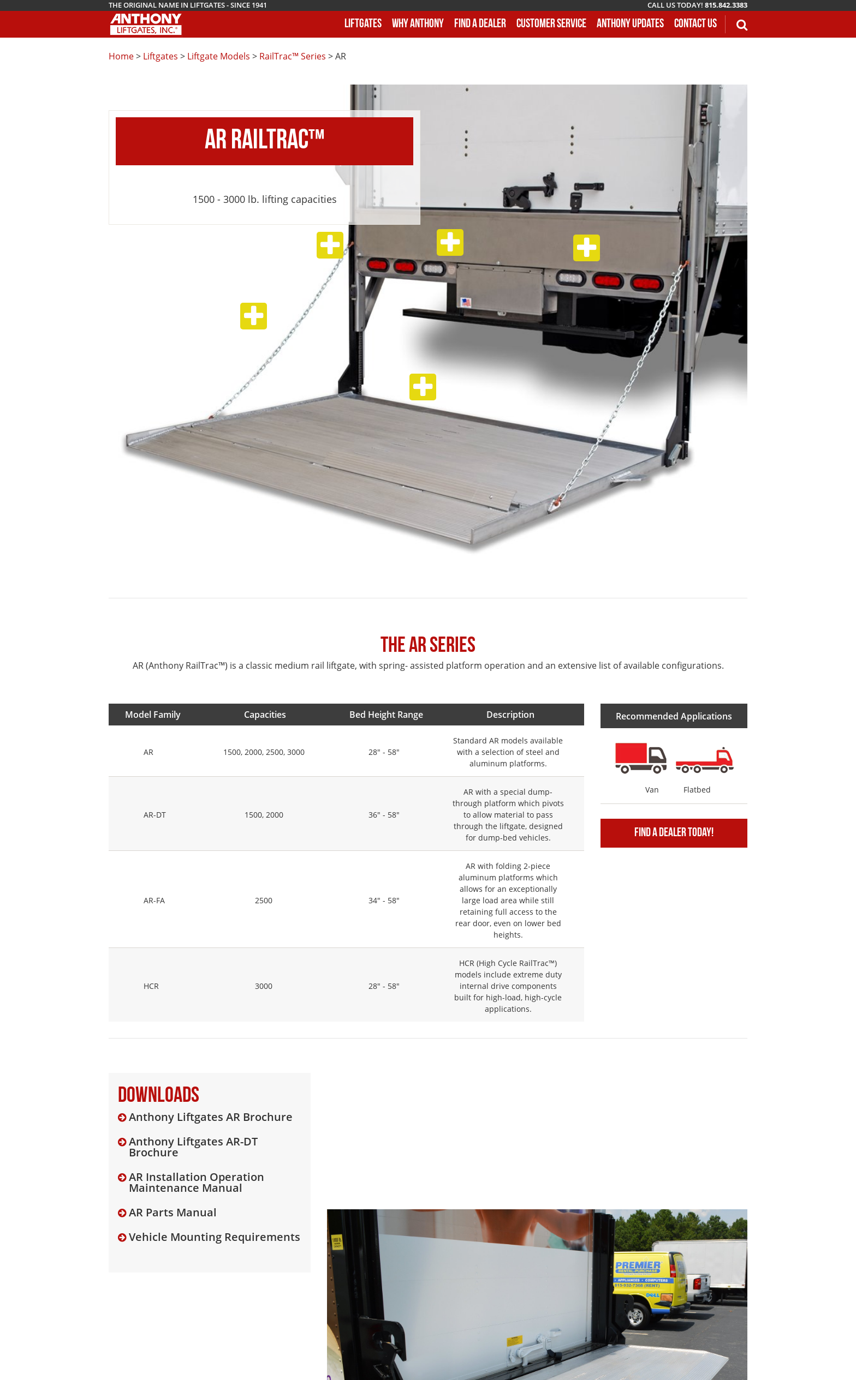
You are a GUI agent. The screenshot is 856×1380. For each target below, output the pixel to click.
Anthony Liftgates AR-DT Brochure (193, 1147)
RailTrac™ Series (292, 56)
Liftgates (160, 56)
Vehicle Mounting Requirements (214, 1237)
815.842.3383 (726, 5)
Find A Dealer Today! (674, 833)
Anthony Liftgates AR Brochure (211, 1117)
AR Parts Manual (173, 1212)
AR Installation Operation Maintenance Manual (196, 1182)
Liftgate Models (218, 56)
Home (121, 56)
